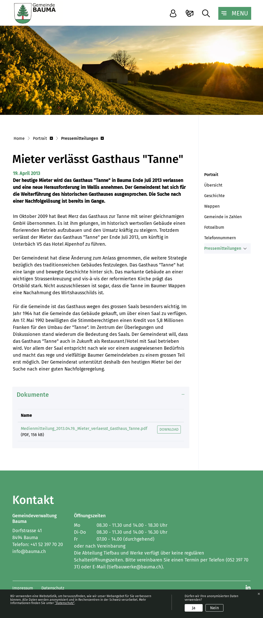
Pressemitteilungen (222, 250)
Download (169, 429)
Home (19, 138)
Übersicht (213, 185)
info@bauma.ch (29, 551)
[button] (43, 138)
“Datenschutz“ (64, 603)
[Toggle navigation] (234, 13)
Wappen (212, 206)
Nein (214, 607)
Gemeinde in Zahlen (223, 216)
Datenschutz (52, 588)
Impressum (22, 588)
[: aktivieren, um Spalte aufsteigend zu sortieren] (169, 415)
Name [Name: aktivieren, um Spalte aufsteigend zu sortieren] (26, 415)
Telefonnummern (220, 237)
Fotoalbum (214, 227)
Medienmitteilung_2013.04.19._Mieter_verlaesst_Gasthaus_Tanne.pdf (84, 428)
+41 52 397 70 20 (46, 544)
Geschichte (214, 195)
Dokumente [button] (33, 394)
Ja (193, 607)
